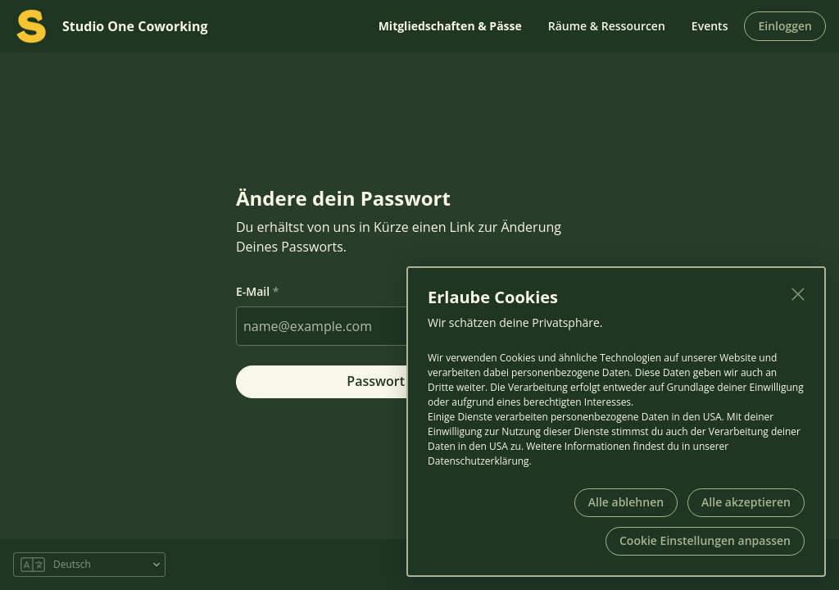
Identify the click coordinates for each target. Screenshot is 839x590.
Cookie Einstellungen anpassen (705, 540)
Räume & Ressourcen (606, 26)
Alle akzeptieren (746, 502)
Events (710, 26)
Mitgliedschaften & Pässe (450, 26)
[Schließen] (798, 294)
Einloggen (785, 26)
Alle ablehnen (626, 502)
